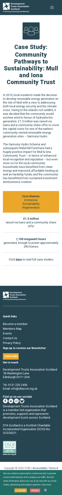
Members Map (12, 328)
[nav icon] (52, 7)
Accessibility (40, 468)
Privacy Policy (12, 343)
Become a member (15, 324)
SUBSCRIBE (11, 356)
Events (7, 333)
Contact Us (10, 338)
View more (46, 485)
